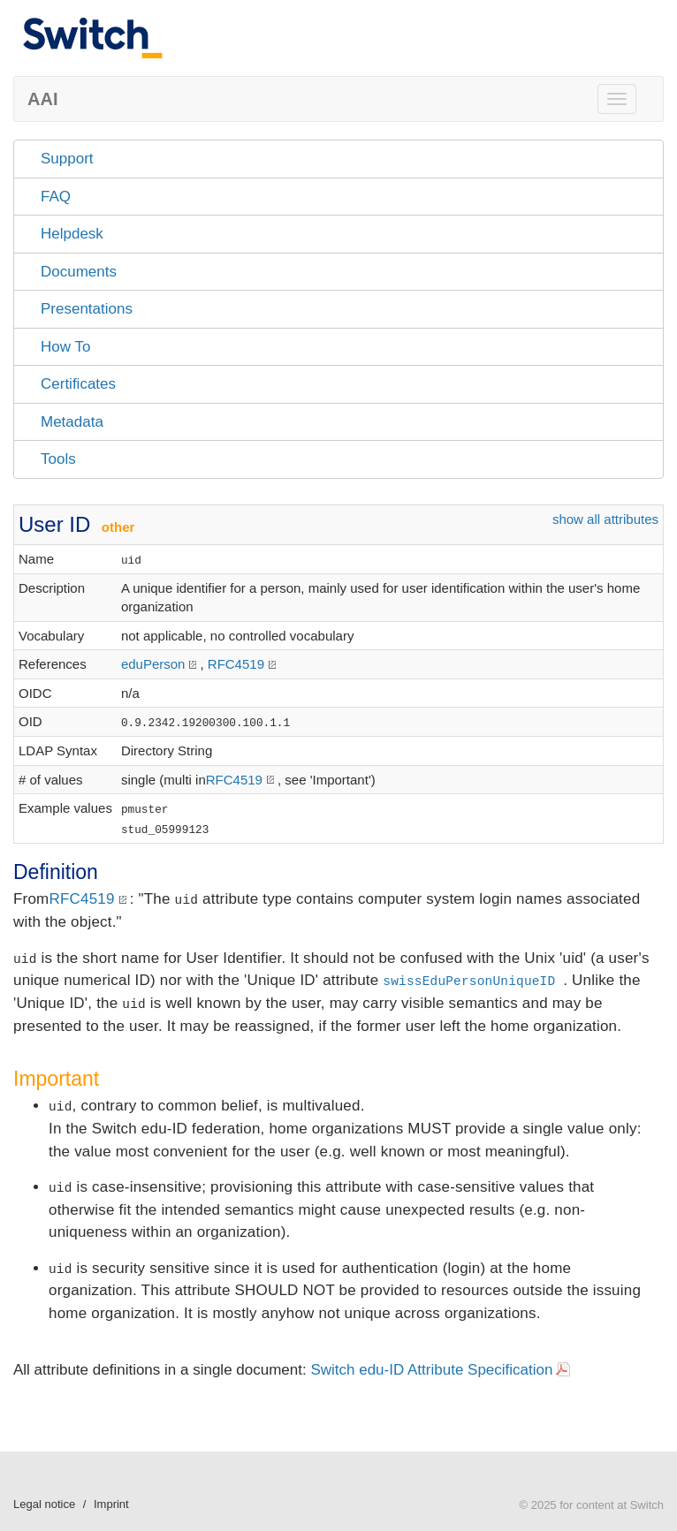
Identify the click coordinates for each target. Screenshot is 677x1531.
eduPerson (153, 663)
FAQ (56, 196)
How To (65, 346)
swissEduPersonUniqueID (469, 981)
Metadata (72, 421)
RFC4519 (236, 663)
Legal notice (44, 1504)
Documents (79, 271)
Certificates (78, 383)
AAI (42, 99)
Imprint (111, 1504)
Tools (58, 459)
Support (67, 158)
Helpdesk (72, 233)
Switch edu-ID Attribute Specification (431, 1369)
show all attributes (605, 519)
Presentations (87, 308)
